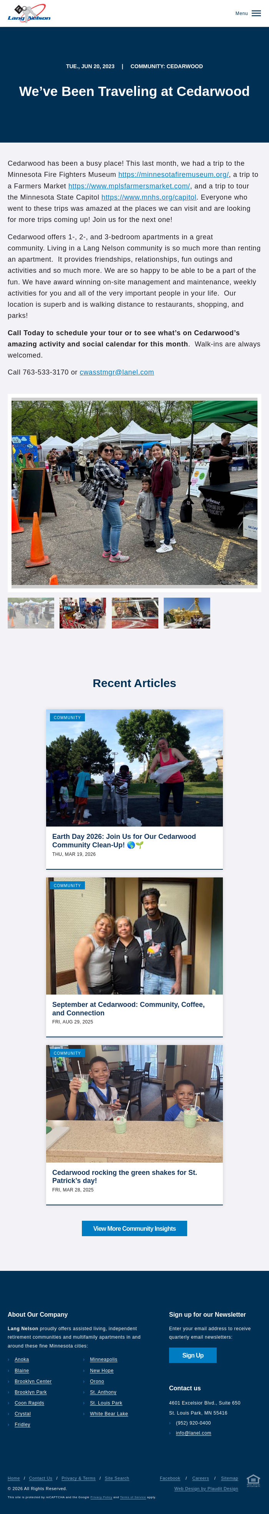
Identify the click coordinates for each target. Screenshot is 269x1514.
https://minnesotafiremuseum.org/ (173, 174)
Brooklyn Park (31, 1392)
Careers (200, 1478)
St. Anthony (103, 1392)
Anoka (22, 1359)
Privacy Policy (102, 1497)
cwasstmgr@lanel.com (117, 372)
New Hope (102, 1370)
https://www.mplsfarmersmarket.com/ (129, 186)
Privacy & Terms (78, 1478)
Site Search (117, 1478)
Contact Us (41, 1478)
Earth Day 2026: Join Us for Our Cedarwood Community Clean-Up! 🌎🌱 (124, 841)
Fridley (22, 1424)
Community (67, 718)
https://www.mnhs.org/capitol (148, 197)
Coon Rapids (29, 1403)
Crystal (23, 1414)
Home (14, 1478)
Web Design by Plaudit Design (206, 1488)
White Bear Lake (109, 1414)
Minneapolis (104, 1359)
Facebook (170, 1478)
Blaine (22, 1370)
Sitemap (229, 1478)
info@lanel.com (193, 1433)
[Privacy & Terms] (253, 1482)
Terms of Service (133, 1497)
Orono (97, 1381)
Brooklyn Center (33, 1381)
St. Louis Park (106, 1403)
